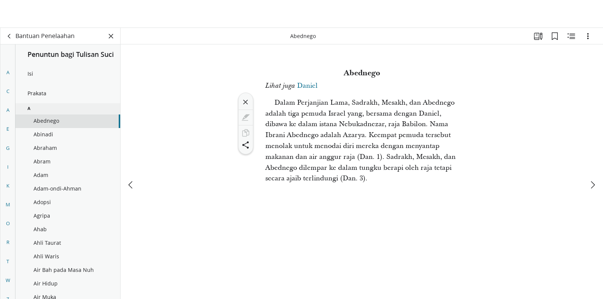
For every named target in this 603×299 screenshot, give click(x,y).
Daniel (307, 85)
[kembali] (9, 36)
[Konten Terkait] (571, 36)
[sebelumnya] (131, 157)
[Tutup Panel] (111, 36)
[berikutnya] (592, 157)
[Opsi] (587, 36)
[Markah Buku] (554, 36)
